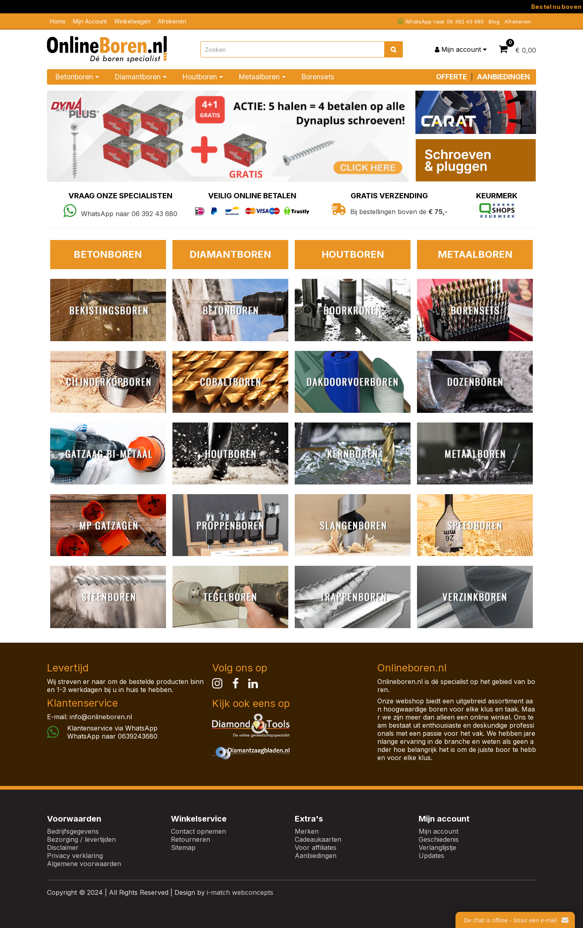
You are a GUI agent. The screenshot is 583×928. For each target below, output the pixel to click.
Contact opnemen (198, 831)
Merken (307, 831)
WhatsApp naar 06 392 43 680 (441, 21)
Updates (431, 856)
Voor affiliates (315, 847)
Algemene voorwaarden (84, 864)
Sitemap (183, 847)
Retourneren (190, 839)
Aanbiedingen (315, 856)
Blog (494, 21)
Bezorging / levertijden (81, 839)
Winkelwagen (132, 21)
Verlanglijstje (437, 847)
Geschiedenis (439, 839)
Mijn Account (90, 21)
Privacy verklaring (75, 856)
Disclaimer (63, 847)
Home (58, 21)
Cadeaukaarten (318, 839)
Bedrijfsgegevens (73, 831)
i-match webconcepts (240, 892)
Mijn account (438, 831)
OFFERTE (451, 76)
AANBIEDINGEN (503, 76)
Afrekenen (172, 21)
